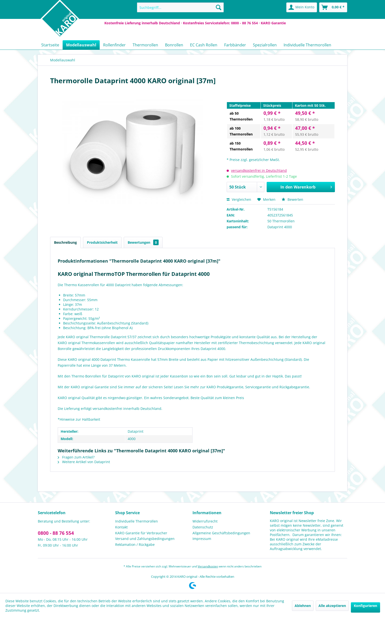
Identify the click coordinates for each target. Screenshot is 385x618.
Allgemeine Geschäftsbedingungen (221, 533)
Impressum (201, 538)
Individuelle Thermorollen (136, 521)
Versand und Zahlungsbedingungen (145, 538)
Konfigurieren (365, 605)
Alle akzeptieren (332, 605)
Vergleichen (239, 199)
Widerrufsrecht (205, 521)
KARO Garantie (273, 23)
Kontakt (121, 527)
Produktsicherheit (102, 242)
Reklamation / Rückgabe (135, 544)
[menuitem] (180, 7)
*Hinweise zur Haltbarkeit (79, 419)
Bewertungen (143, 242)
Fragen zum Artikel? (76, 457)
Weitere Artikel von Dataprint (84, 461)
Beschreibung (65, 242)
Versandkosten (208, 566)
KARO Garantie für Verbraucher (141, 533)
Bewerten (292, 199)
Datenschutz (202, 527)
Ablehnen (303, 605)
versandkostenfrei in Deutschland (259, 170)
